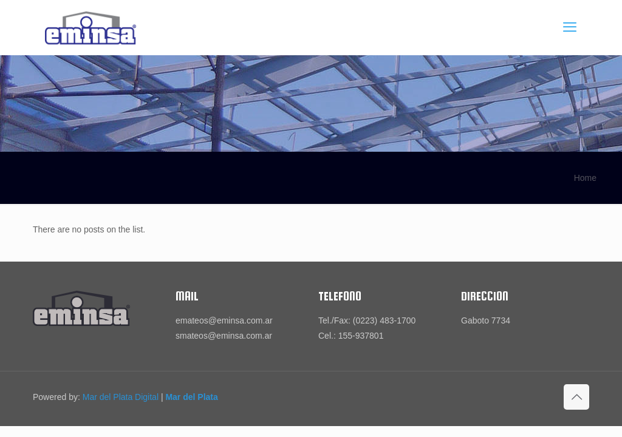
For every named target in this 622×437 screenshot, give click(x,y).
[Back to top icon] (576, 397)
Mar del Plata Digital (121, 397)
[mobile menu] (569, 27)
